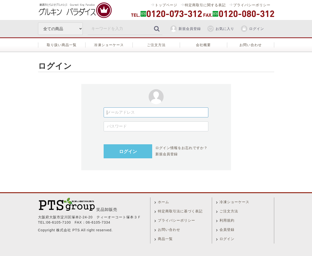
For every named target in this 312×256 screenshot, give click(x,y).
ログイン (252, 28)
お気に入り (220, 28)
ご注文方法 (156, 45)
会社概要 (203, 45)
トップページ (166, 5)
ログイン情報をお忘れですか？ (181, 148)
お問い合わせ (250, 45)
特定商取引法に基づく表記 (180, 211)
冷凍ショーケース (109, 45)
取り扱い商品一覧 (62, 45)
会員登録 (227, 230)
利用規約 (227, 220)
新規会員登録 (185, 28)
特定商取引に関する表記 (204, 5)
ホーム (163, 202)
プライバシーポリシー (251, 5)
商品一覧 (165, 239)
